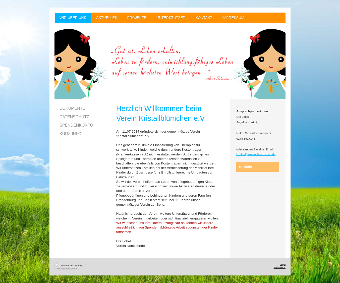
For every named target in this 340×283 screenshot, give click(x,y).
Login (283, 264)
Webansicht (280, 267)
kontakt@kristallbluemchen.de (255, 154)
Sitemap (79, 265)
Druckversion (64, 265)
